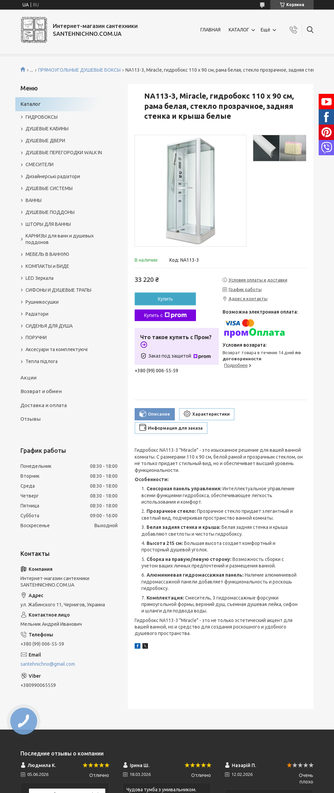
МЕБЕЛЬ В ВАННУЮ (47, 254)
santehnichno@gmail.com (47, 664)
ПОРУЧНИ (36, 337)
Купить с (165, 315)
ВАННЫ (34, 200)
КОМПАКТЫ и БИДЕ (47, 266)
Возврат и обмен (41, 391)
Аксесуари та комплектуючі (57, 349)
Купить (165, 299)
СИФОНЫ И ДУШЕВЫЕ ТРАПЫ (58, 290)
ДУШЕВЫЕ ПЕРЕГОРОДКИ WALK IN (64, 152)
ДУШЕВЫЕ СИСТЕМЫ (49, 188)
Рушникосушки (42, 302)
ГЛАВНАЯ (210, 29)
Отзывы (30, 419)
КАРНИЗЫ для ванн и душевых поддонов (60, 239)
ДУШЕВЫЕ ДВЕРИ (45, 140)
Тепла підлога (42, 361)
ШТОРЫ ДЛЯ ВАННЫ (48, 224)
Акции (28, 377)
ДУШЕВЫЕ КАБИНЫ (47, 128)
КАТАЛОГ (239, 29)
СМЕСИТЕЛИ (40, 164)
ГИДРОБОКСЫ (42, 117)
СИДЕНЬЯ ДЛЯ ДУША (49, 326)
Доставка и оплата (43, 405)
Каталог (30, 104)
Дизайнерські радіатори (53, 176)
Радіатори (37, 314)
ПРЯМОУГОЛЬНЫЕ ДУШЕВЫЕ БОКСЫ (79, 70)
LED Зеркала (40, 278)
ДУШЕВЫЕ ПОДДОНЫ (50, 212)
